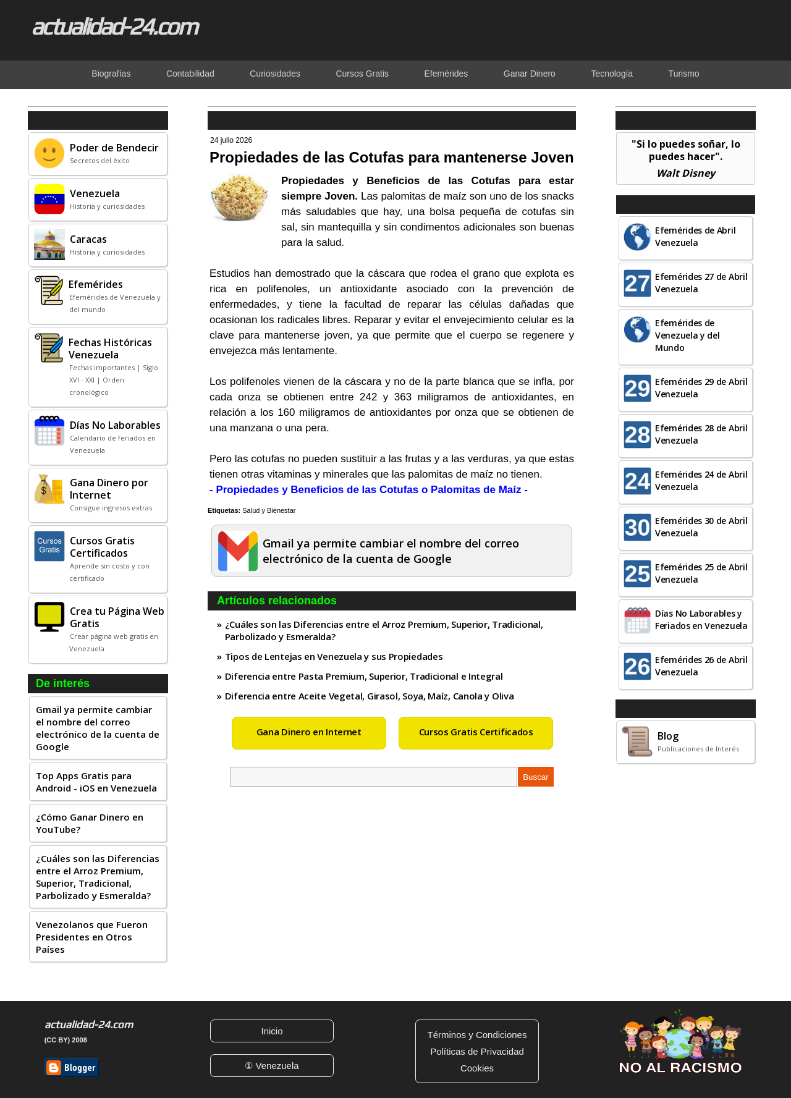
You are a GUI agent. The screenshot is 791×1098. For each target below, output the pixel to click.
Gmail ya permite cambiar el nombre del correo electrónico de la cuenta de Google (97, 728)
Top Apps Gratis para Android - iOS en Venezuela (96, 781)
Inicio (271, 1031)
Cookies (477, 1068)
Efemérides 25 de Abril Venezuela (701, 573)
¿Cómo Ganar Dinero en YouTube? (89, 823)
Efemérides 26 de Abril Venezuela (701, 666)
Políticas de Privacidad (477, 1051)
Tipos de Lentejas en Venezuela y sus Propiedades (334, 656)
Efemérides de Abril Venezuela (695, 236)
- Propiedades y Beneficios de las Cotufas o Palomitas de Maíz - (368, 490)
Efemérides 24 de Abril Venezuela (701, 480)
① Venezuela (271, 1065)
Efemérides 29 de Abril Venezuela (701, 388)
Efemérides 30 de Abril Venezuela (701, 527)
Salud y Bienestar (268, 510)
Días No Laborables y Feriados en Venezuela (701, 619)
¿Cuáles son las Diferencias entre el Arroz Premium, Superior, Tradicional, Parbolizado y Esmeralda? (97, 877)
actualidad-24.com (114, 26)
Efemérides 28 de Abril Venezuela (701, 434)
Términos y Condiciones (477, 1034)
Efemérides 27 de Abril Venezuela (701, 283)
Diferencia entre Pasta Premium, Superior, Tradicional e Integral (364, 676)
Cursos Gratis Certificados (476, 731)
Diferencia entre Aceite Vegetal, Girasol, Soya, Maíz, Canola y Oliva (369, 696)
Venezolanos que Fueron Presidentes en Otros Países (92, 936)
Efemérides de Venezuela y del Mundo (687, 335)
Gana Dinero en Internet (309, 731)
